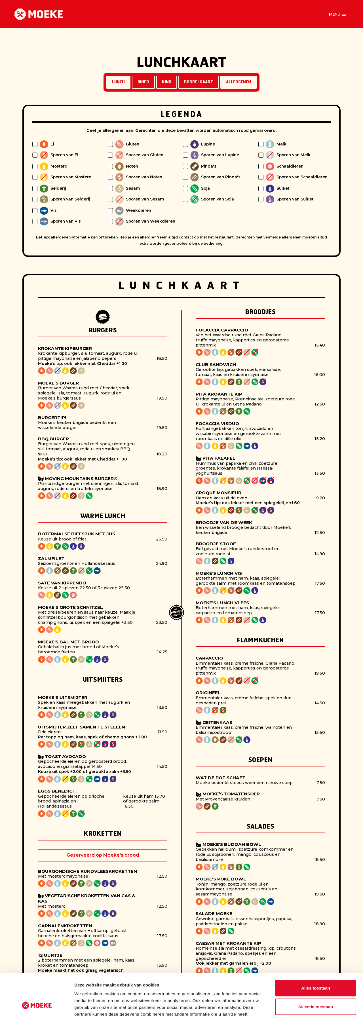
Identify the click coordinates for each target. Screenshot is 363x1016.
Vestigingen (170, 14)
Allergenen (238, 82)
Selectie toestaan (315, 967)
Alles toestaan (315, 949)
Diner (143, 82)
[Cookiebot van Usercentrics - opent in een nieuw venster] (37, 1005)
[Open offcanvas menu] (337, 14)
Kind (166, 82)
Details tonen (306, 1004)
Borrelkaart (198, 82)
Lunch (118, 82)
